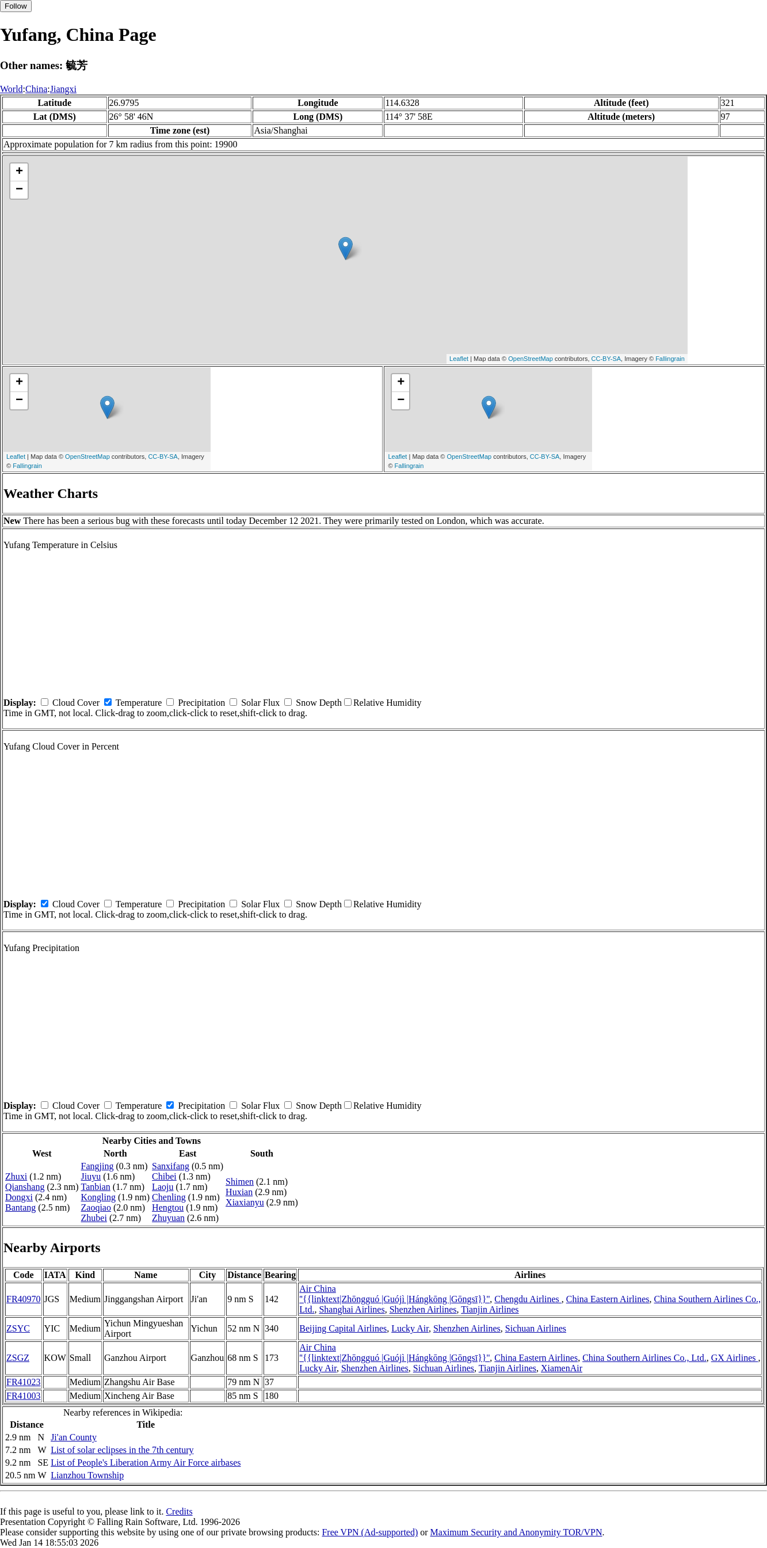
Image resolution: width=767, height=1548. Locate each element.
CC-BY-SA (606, 358)
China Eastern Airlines (608, 1299)
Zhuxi (16, 1176)
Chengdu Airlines (527, 1299)
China (36, 89)
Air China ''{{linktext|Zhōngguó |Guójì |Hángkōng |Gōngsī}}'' (394, 1294)
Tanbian (95, 1187)
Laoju (162, 1187)
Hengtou (168, 1207)
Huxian (239, 1192)
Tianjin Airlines (489, 1309)
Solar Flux (260, 703)
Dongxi (19, 1197)
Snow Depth (319, 703)
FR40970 (23, 1299)
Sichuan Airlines (535, 1328)
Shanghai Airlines (351, 1309)
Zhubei (94, 1218)
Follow (16, 6)
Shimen (240, 1181)
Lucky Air (410, 1328)
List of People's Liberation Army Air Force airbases (146, 1462)
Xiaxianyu (245, 1202)
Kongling (98, 1197)
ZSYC (18, 1328)
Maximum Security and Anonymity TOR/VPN (516, 1532)
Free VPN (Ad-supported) (370, 1532)
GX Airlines (734, 1358)
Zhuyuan (168, 1218)
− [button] (19, 190)
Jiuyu (91, 1176)
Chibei (164, 1176)
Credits (179, 1511)
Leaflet (458, 358)
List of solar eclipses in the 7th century (122, 1450)
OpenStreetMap (530, 358)
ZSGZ (17, 1358)
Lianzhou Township (87, 1475)
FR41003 (23, 1396)
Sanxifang (170, 1166)
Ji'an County (74, 1437)
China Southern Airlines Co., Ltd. (644, 1358)
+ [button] (19, 172)
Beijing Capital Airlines (343, 1328)
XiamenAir (561, 1368)
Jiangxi (63, 89)
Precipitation (201, 703)
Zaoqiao (96, 1207)
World (11, 89)
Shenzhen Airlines (423, 1309)
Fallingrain (670, 358)
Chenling (169, 1197)
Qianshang (24, 1187)
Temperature (139, 703)
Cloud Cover (76, 703)
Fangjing (97, 1166)
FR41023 (23, 1382)
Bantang (20, 1207)
